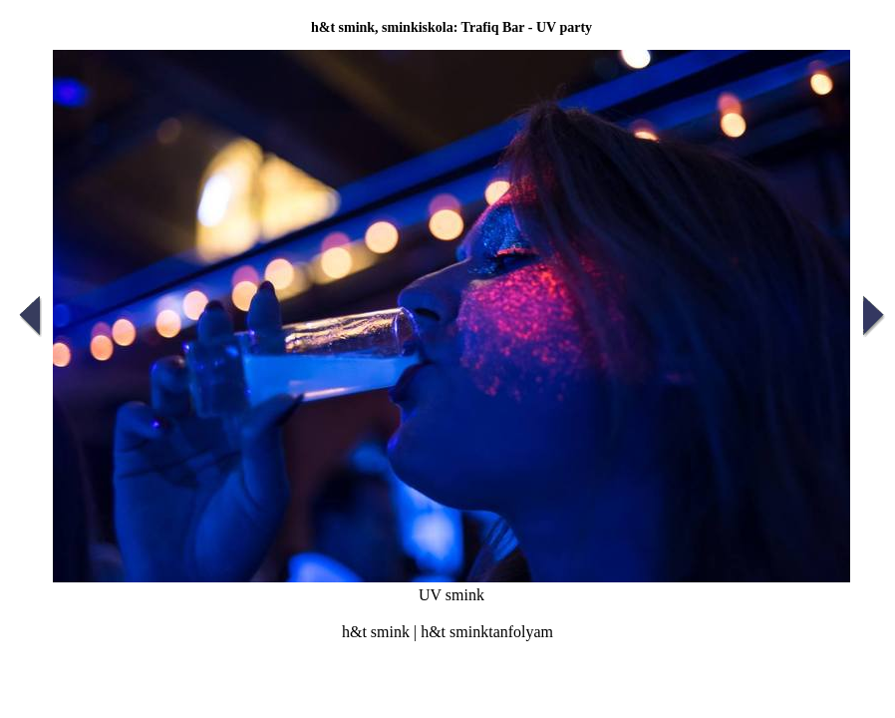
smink (390, 631)
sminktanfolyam (501, 631)
